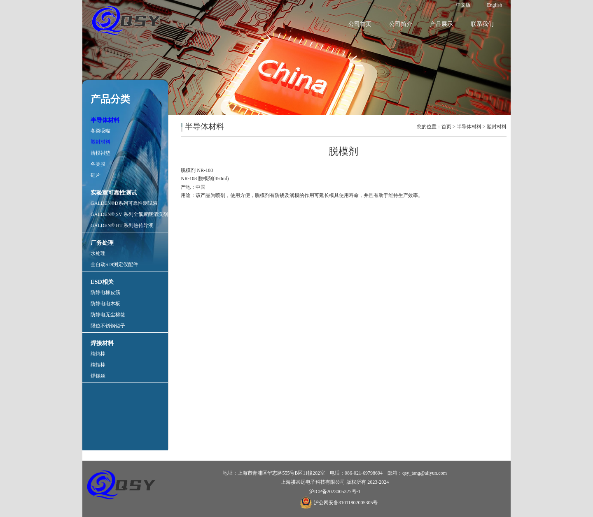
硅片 (95, 175)
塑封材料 (100, 142)
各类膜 (98, 164)
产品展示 (441, 24)
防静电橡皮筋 (105, 292)
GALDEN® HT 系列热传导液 (122, 225)
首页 (446, 127)
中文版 (463, 5)
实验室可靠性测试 (114, 192)
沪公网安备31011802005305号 (346, 502)
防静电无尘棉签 (108, 315)
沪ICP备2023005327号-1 (335, 491)
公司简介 (400, 24)
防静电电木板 (105, 303)
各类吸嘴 (100, 131)
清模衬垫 (100, 153)
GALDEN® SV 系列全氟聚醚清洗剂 (129, 214)
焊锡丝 (98, 376)
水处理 (98, 253)
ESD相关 (102, 281)
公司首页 (359, 24)
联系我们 (482, 24)
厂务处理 (102, 242)
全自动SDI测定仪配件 (114, 264)
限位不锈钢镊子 (108, 326)
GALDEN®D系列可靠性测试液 (124, 203)
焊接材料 (102, 343)
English (494, 5)
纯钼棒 (98, 365)
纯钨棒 (98, 354)
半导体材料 (105, 120)
